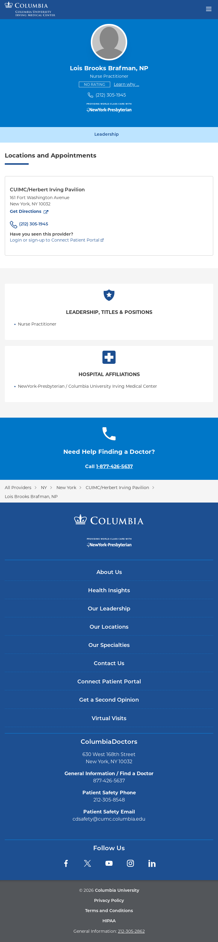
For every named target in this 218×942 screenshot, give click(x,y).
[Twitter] (87, 863)
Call (109, 466)
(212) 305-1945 (111, 95)
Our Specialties (109, 645)
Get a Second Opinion (109, 700)
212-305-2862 (131, 931)
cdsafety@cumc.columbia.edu (109, 819)
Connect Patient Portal (109, 682)
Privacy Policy (109, 901)
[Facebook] (66, 863)
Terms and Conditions (109, 911)
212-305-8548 (109, 800)
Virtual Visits (109, 719)
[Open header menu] (208, 8)
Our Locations (109, 627)
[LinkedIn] (152, 863)
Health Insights (109, 591)
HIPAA (109, 921)
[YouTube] (109, 863)
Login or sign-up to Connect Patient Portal (54, 240)
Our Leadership (109, 609)
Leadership (106, 135)
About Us (109, 572)
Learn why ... (126, 84)
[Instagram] (130, 863)
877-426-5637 (109, 781)
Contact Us (109, 664)
